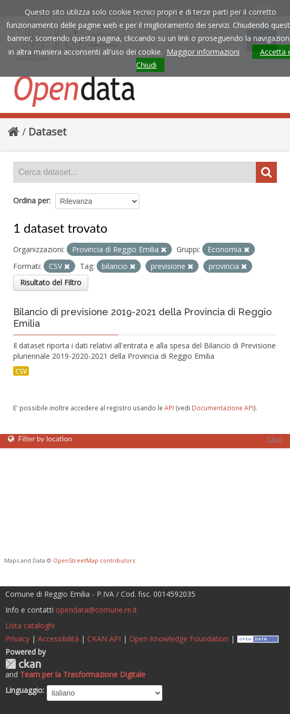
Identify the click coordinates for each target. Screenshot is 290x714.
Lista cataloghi (30, 625)
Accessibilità (58, 639)
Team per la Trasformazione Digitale (83, 674)
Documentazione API (223, 407)
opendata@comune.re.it (96, 610)
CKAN (23, 663)
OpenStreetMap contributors (94, 560)
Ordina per (31, 200)
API (169, 407)
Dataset (47, 132)
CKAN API (104, 639)
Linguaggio (24, 690)
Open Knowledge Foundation (179, 639)
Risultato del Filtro (50, 282)
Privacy (17, 639)
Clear (274, 439)
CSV (21, 371)
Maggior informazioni (203, 52)
